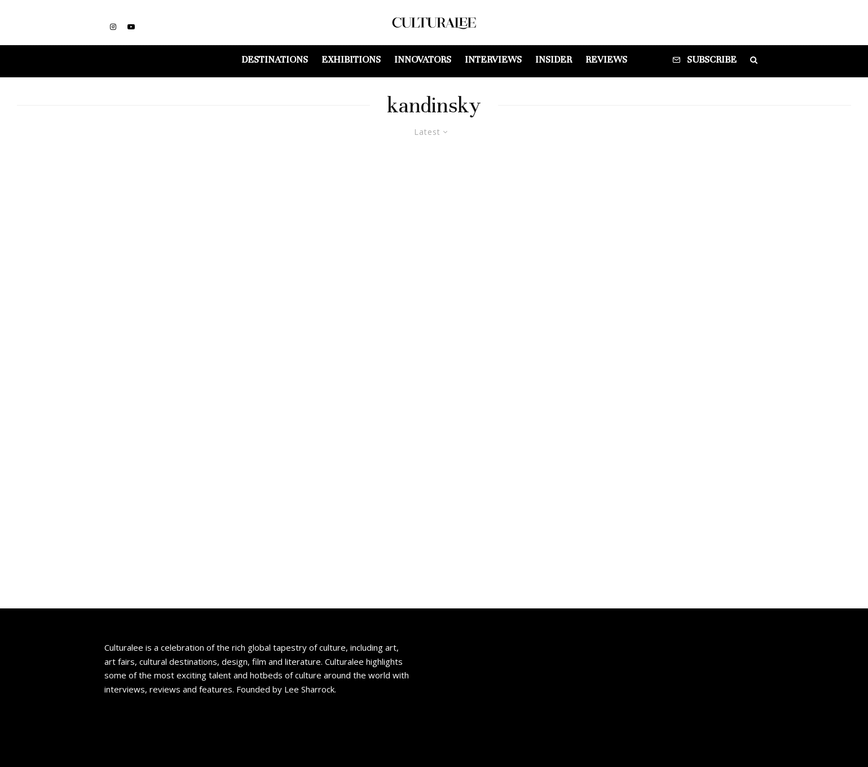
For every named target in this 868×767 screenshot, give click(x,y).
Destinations (274, 59)
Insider (553, 59)
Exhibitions (351, 59)
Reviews (606, 59)
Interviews (493, 59)
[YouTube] (131, 26)
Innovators (422, 59)
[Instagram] (113, 26)
